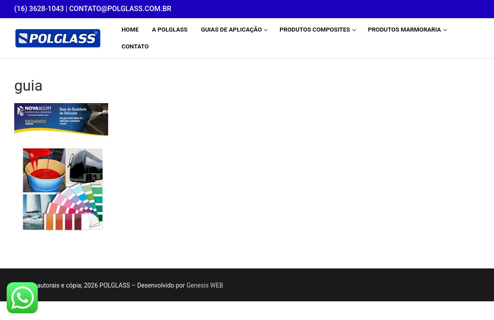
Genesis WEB (204, 285)
